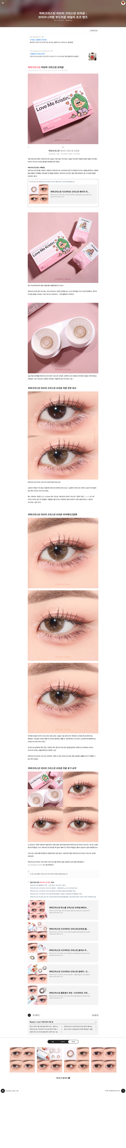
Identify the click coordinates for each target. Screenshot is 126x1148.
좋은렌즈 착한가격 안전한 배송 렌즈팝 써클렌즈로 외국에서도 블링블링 (51, 42)
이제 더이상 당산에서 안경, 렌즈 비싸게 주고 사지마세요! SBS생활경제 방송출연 (54, 56)
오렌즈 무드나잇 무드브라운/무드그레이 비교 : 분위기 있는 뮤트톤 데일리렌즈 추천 (46, 1086)
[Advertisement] (63, 774)
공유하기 (63, 1096)
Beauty (32, 1076)
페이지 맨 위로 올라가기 (123, 1145)
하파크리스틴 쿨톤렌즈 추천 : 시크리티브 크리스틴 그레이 (47, 912)
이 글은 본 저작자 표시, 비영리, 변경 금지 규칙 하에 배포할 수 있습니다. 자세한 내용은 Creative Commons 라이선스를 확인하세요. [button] (95, 1069)
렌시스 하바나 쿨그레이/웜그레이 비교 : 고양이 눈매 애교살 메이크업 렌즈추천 (46, 1081)
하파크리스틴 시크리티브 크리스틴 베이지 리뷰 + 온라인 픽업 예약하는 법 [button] (76, 1114)
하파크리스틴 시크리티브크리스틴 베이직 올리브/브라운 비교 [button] (49, 1114)
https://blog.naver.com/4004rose (40, 51)
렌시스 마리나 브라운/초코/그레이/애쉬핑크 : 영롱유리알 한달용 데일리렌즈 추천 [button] (103, 1114)
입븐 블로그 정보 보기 (123, 3)
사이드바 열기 (2, 3)
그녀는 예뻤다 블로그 (2, 1145)
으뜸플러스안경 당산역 (37, 54)
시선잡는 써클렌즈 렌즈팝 (38, 40)
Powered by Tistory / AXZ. (12, 1145)
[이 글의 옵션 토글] (29, 1069)
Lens (39, 1076)
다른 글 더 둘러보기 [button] (62, 1132)
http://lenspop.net (35, 37)
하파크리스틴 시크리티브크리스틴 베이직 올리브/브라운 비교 (80, 1081)
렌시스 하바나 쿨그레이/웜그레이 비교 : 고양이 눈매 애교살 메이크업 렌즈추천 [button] (22, 1114)
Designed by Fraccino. (114, 1145)
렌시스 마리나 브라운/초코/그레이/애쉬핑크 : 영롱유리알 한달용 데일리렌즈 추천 (80, 1083)
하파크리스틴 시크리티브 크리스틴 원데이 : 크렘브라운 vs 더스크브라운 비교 (53, 915)
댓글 (53, 1096)
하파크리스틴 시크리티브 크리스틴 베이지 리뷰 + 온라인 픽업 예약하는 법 (46, 1083)
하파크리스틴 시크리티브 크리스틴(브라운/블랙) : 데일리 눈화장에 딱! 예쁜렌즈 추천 (56, 921)
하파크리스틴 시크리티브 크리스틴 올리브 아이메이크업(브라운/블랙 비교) (53, 918)
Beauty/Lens (69, 20)
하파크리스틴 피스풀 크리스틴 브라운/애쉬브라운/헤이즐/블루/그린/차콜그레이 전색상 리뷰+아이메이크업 (63, 924)
